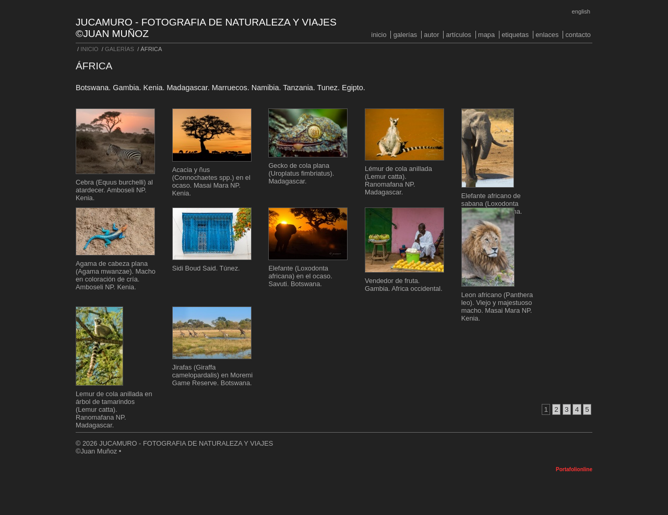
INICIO (378, 35)
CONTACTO (577, 35)
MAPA (486, 35)
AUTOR (431, 35)
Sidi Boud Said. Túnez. (206, 268)
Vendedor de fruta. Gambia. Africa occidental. (404, 284)
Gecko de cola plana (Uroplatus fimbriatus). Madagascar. (301, 173)
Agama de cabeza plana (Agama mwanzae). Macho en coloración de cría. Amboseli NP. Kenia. (116, 275)
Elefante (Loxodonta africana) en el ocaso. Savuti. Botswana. (300, 276)
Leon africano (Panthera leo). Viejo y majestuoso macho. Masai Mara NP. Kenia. (497, 306)
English (581, 11)
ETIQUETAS (515, 35)
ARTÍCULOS (458, 35)
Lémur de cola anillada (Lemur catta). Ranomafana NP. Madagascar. (398, 180)
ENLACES (546, 35)
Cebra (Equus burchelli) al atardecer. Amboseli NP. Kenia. (114, 190)
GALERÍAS (405, 35)
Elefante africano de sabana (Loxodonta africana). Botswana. (491, 203)
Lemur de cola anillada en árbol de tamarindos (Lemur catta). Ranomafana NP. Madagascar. (114, 409)
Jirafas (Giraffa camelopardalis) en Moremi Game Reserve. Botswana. (212, 375)
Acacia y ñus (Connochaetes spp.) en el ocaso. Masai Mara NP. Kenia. (211, 181)
